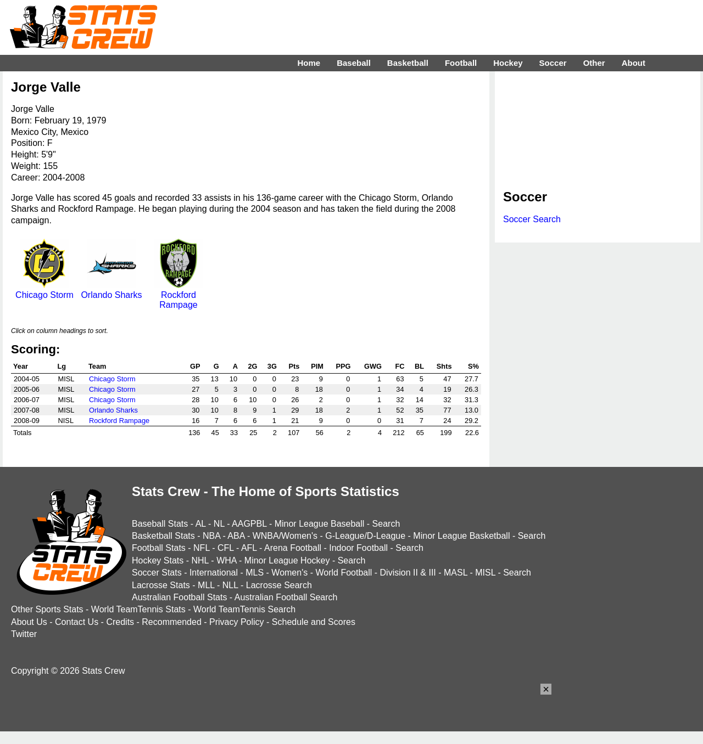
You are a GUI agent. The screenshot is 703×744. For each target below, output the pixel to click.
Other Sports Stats (47, 609)
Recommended (172, 622)
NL (219, 523)
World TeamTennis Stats (138, 609)
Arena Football (292, 548)
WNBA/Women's (285, 535)
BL (419, 366)
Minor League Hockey (287, 560)
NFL (201, 548)
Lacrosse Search (279, 585)
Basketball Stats (163, 535)
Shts (444, 366)
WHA (226, 560)
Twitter (24, 634)
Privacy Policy (236, 622)
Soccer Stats (157, 572)
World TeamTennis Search (244, 609)
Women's (289, 572)
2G (252, 366)
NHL (199, 560)
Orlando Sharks (111, 290)
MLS (255, 572)
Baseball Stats (160, 523)
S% (473, 366)
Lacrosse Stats (161, 585)
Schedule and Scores (313, 622)
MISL (485, 572)
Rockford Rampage (178, 294)
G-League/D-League (365, 535)
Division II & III (408, 572)
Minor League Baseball (320, 523)
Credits (120, 622)
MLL (206, 585)
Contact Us (76, 622)
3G (272, 366)
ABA (235, 535)
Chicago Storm (44, 290)
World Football (343, 572)
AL (201, 523)
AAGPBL (249, 523)
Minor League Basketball (461, 535)
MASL (455, 572)
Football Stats (159, 548)
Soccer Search (532, 219)
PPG (343, 366)
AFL (249, 548)
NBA (211, 535)
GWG (373, 366)
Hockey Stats (157, 560)
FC (399, 366)
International (213, 572)
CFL (225, 548)
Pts (294, 366)
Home (308, 62)
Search (386, 523)
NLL (230, 585)
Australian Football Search (286, 597)
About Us (29, 622)
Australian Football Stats (179, 597)
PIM (317, 366)
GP (195, 366)
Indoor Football (358, 548)
